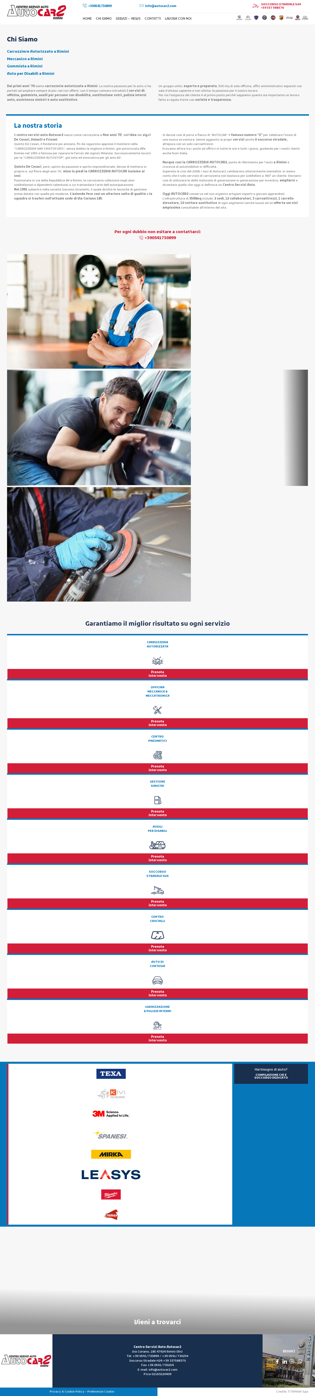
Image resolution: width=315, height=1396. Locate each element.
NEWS (136, 19)
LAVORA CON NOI (178, 19)
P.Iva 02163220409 (157, 1374)
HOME (87, 19)
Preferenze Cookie (100, 1392)
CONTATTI (153, 19)
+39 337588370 (174, 1361)
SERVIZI (122, 19)
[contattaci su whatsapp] (300, 1361)
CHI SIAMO (104, 19)
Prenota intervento (158, 674)
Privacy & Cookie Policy (67, 1392)
